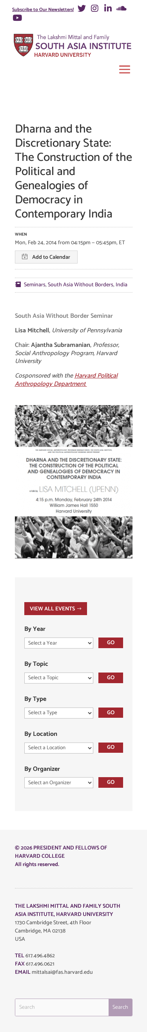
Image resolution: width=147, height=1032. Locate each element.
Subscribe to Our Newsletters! (43, 9)
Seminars (34, 284)
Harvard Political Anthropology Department (66, 379)
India (121, 284)
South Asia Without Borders (80, 284)
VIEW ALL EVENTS (52, 609)
